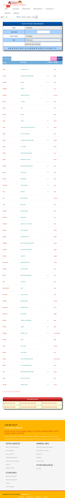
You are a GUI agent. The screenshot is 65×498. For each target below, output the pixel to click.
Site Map (38, 468)
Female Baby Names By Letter (28, 403)
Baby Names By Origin (9, 407)
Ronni (4, 159)
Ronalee (5, 95)
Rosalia (4, 230)
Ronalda (5, 88)
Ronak (4, 75)
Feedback (39, 457)
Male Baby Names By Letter (49, 403)
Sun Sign (16, 9)
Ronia (4, 133)
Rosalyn (5, 256)
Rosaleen (5, 223)
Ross (4, 371)
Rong (4, 121)
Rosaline (5, 249)
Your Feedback (10, 486)
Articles (8, 483)
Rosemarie (5, 307)
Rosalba (5, 217)
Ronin (4, 140)
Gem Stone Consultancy (12, 461)
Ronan (4, 101)
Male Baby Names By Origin (49, 407)
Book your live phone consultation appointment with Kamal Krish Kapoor (32, 432)
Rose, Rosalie (6, 288)
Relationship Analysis (11, 457)
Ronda (4, 114)
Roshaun (5, 333)
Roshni (4, 339)
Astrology (50, 9)
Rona (4, 69)
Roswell (4, 384)
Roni (4, 127)
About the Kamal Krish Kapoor (44, 447)
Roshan (4, 320)
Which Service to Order (42, 450)
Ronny (4, 172)
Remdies (17, 13)
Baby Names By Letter (9, 403)
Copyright (21, 497)
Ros (3, 198)
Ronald (4, 82)
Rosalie (4, 236)
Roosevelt (5, 185)
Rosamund (5, 262)
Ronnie (4, 166)
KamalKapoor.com (25, 494)
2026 (7, 8)
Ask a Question (10, 454)
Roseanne (5, 294)
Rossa (4, 378)
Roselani (5, 301)
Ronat (4, 108)
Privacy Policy (29, 497)
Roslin (4, 365)
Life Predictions (10, 450)
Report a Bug (40, 461)
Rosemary (5, 313)
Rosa (4, 204)
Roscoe (4, 275)
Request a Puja (10, 468)
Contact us (39, 454)
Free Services (38, 9)
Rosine (4, 358)
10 (18, 392)
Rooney (4, 178)
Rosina (4, 352)
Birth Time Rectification (12, 447)
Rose (4, 281)
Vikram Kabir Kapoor (11, 479)
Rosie (4, 346)
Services (8, 13)
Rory (4, 191)
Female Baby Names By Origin (28, 407)
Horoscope (26, 9)
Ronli (4, 146)
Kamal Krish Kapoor (11, 476)
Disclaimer (38, 497)
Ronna (4, 153)
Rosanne (5, 268)
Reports (8, 464)
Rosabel (4, 211)
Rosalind (5, 243)
